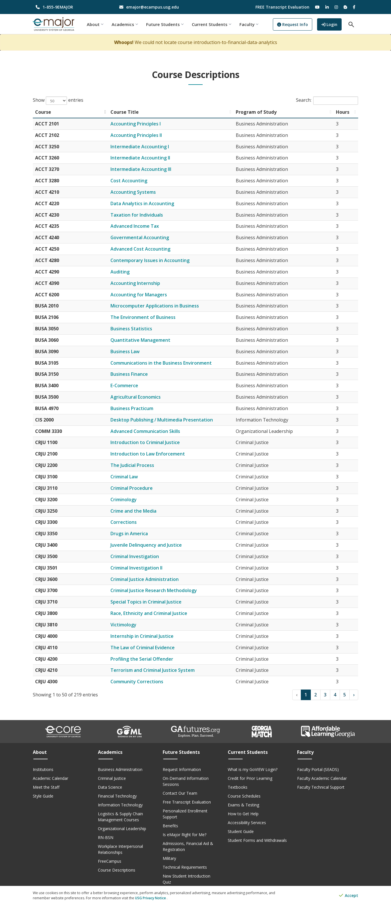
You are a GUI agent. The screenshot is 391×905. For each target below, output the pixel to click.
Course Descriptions (116, 870)
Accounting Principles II (136, 135)
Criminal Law (124, 477)
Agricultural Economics (135, 397)
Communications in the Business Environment (161, 363)
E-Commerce (124, 385)
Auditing (120, 272)
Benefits (170, 825)
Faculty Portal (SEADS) (318, 769)
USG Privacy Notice (151, 898)
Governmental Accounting (139, 237)
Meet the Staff (46, 787)
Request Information (182, 769)
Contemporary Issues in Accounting (150, 260)
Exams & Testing (243, 805)
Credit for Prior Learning (250, 778)
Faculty (249, 24)
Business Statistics (131, 328)
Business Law (125, 351)
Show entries (58, 100)
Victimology (123, 625)
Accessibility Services (247, 822)
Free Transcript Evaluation (187, 802)
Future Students (165, 24)
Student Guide (241, 831)
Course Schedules (244, 796)
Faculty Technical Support (320, 787)
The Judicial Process (132, 465)
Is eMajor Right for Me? (184, 834)
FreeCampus (109, 861)
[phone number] (70, 7)
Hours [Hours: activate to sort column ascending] (342, 112)
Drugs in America (129, 533)
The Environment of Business (143, 317)
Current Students (211, 24)
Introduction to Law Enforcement (147, 454)
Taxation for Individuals (136, 215)
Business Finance (129, 374)
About (95, 24)
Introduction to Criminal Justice (145, 442)
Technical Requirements (185, 867)
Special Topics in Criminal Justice (146, 602)
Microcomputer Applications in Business (154, 306)
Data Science (110, 787)
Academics (125, 24)
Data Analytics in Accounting (142, 203)
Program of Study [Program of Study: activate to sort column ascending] (256, 112)
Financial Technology (117, 796)
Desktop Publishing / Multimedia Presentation (161, 420)
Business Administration (120, 769)
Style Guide (43, 796)
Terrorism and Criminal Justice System (152, 670)
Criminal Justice (112, 778)
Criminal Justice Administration (144, 579)
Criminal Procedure (131, 488)
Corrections (123, 522)
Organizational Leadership (122, 828)
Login (331, 24)
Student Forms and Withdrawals (257, 840)
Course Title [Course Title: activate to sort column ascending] (124, 112)
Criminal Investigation (134, 556)
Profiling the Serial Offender (141, 659)
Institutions (43, 769)
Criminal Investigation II (136, 568)
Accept (348, 895)
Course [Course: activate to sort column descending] (43, 112)
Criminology (123, 499)
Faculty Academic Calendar (322, 778)
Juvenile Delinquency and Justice (146, 545)
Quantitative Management (140, 340)
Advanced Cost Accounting (140, 249)
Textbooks (237, 787)
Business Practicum (131, 408)
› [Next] (353, 695)
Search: (327, 100)
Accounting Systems (133, 192)
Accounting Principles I (135, 124)
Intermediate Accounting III (140, 169)
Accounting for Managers (138, 294)
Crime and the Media (133, 511)
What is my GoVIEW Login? (252, 769)
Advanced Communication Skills (145, 431)
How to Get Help (243, 813)
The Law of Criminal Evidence (142, 647)
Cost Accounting (128, 180)
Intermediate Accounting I (139, 146)
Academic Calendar (50, 778)
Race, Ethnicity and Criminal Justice (148, 613)
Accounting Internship (135, 283)
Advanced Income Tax (134, 226)
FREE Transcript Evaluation (282, 7)
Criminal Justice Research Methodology (153, 590)
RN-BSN (105, 837)
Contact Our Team (180, 793)
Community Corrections (136, 681)
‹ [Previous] (296, 695)
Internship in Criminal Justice (142, 636)
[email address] (154, 7)
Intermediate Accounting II (140, 158)
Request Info (292, 24)
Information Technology (120, 805)
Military (169, 858)
